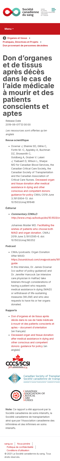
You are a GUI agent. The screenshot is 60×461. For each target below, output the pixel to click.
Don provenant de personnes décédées (25, 45)
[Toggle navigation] (53, 10)
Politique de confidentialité (20, 447)
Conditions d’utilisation (18, 450)
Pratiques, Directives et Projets (20, 42)
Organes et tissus (17, 38)
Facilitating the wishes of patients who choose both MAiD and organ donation (32, 229)
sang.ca (8, 443)
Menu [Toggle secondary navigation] (8, 28)
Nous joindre (23, 443)
